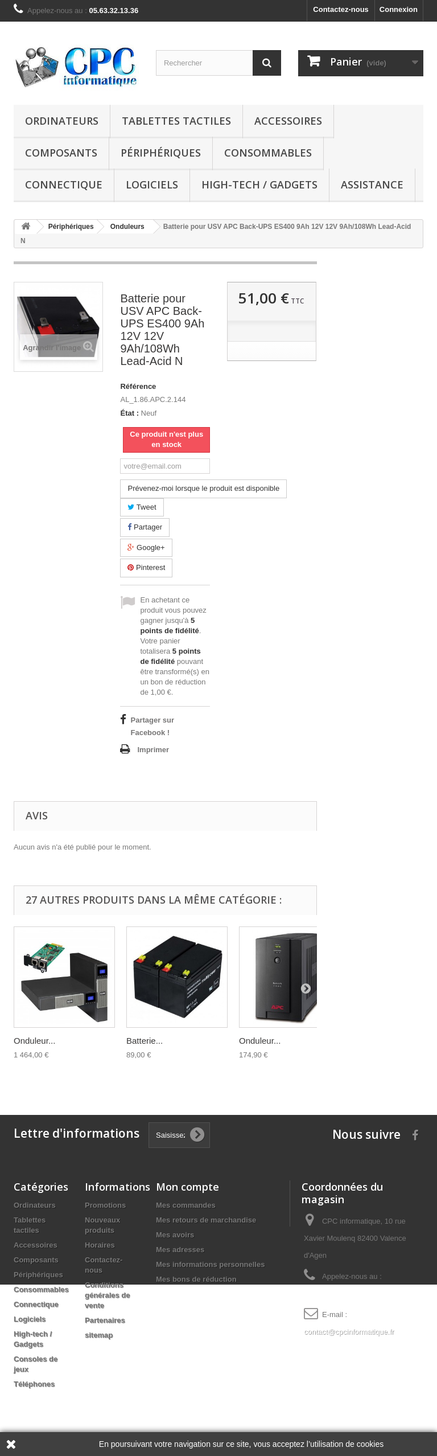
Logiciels (152, 184)
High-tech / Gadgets (259, 184)
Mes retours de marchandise (206, 1220)
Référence (138, 386)
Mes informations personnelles (210, 1264)
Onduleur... (34, 1040)
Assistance (372, 184)
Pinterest (146, 567)
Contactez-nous (341, 9)
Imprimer (153, 749)
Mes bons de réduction (196, 1279)
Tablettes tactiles (176, 121)
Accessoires (288, 121)
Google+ (145, 547)
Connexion (399, 9)
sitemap (99, 1335)
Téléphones (34, 1384)
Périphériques (161, 152)
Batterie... (144, 1040)
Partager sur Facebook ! (152, 726)
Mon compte (187, 1186)
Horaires (100, 1245)
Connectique (63, 184)
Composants (61, 152)
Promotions (105, 1205)
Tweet (141, 507)
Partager (144, 527)
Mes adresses (180, 1249)
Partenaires (105, 1320)
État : (129, 413)
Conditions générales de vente (107, 1295)
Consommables (268, 152)
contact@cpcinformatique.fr (349, 1331)
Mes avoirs (175, 1235)
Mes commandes (186, 1205)
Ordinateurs (61, 121)
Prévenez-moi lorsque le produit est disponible (203, 488)
